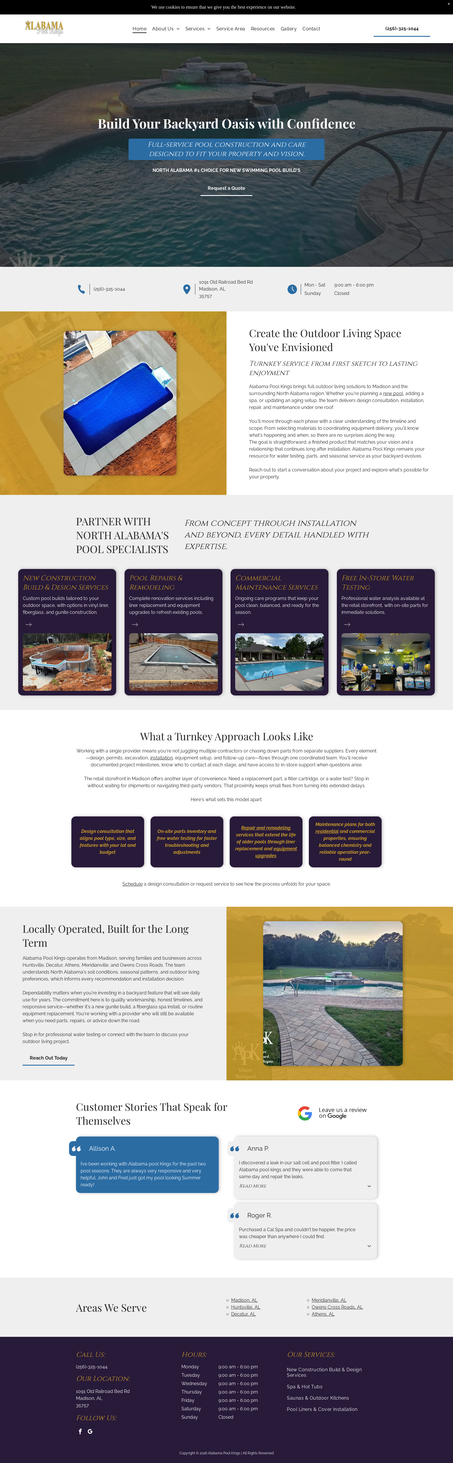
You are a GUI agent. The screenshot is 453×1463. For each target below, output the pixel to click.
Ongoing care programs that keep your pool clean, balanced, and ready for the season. (277, 605)
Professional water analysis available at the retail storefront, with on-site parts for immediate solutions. (384, 605)
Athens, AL (323, 1314)
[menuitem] (139, 29)
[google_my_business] (90, 1432)
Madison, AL (244, 1300)
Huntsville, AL (245, 1307)
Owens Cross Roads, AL (337, 1307)
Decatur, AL (243, 1314)
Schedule (132, 884)
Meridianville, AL (329, 1300)
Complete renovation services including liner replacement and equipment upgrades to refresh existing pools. (171, 605)
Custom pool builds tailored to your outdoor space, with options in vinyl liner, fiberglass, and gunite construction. (66, 605)
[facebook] (80, 1432)
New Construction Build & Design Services (65, 583)
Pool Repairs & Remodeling (155, 583)
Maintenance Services (276, 587)
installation (161, 758)
